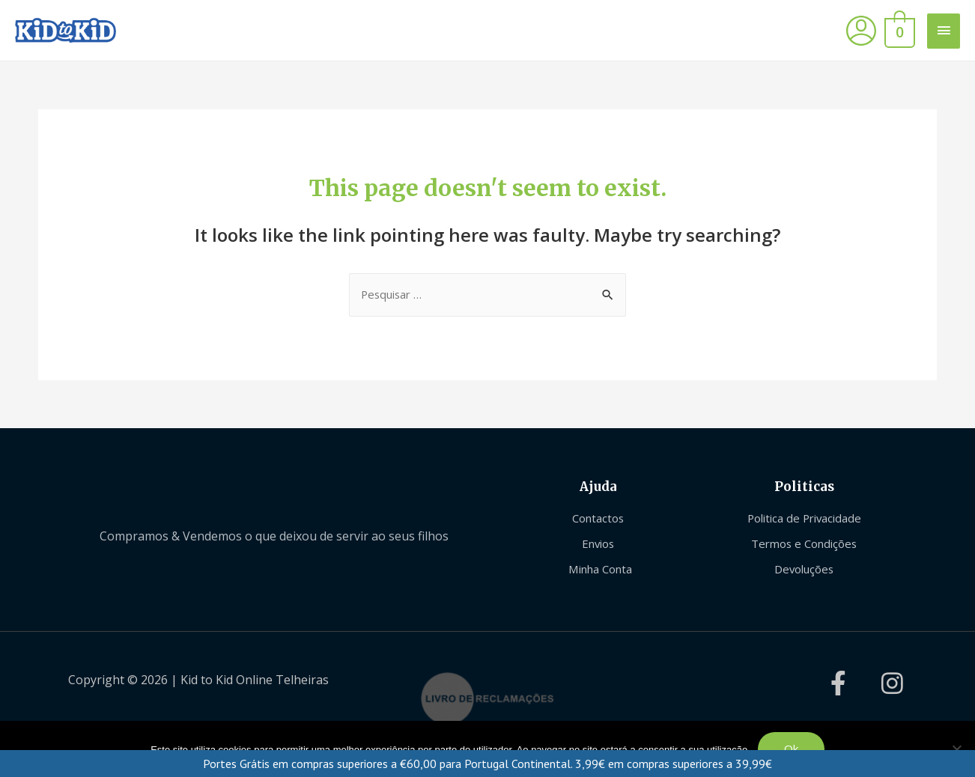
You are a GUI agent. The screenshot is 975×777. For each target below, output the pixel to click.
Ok (791, 748)
